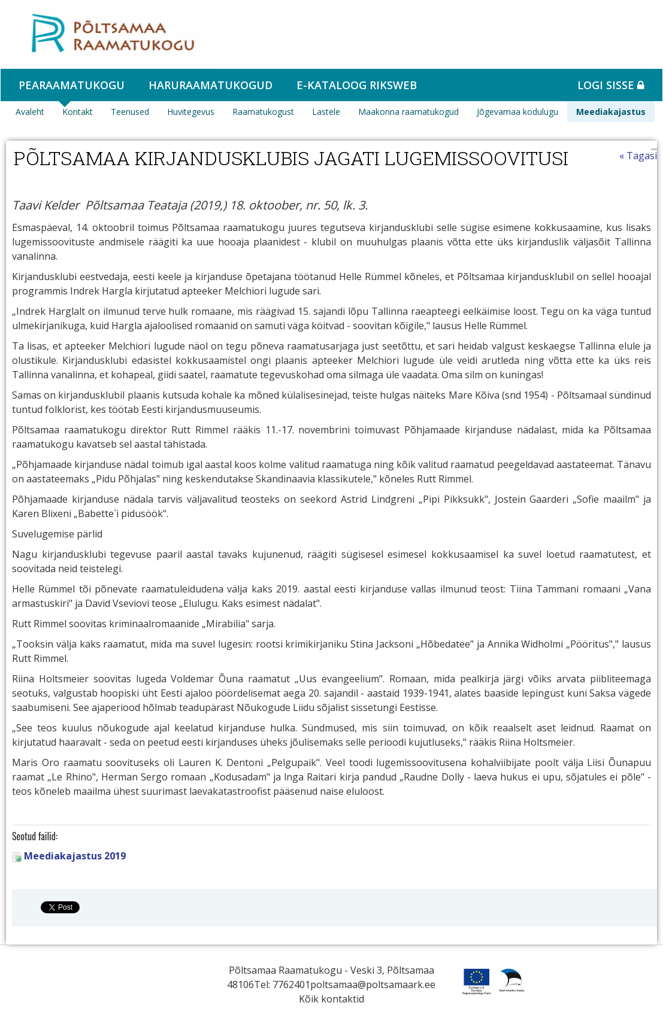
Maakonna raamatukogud (408, 111)
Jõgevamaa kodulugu (517, 111)
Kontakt (77, 111)
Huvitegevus (190, 111)
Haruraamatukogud (211, 85)
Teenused (130, 111)
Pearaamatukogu (72, 85)
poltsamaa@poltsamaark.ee (372, 984)
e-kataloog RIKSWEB (356, 85)
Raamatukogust (263, 111)
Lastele (326, 111)
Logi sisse (610, 85)
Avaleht (30, 111)
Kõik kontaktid (331, 998)
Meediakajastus (611, 111)
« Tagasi (638, 155)
